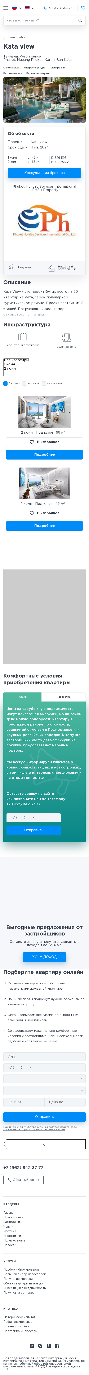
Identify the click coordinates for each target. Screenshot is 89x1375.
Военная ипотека (16, 1326)
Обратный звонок (23, 1180)
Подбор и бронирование (21, 1269)
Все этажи (14, 383)
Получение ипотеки (18, 1279)
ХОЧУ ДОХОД (44, 957)
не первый (33, 383)
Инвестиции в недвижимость (24, 1288)
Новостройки (16, 37)
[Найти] (80, 21)
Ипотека (9, 1231)
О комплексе (11, 68)
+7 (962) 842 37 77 (60, 8)
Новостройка (13, 1217)
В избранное (44, 442)
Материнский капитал (19, 1317)
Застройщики (13, 1222)
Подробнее (44, 454)
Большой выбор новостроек (24, 1274)
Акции (23, 697)
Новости (9, 1245)
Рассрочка (64, 697)
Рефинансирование (17, 1322)
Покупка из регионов (19, 1293)
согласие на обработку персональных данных (34, 1129)
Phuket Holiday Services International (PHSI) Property (44, 188)
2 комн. (16, 369)
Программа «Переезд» (20, 1331)
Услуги (8, 1226)
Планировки (57, 68)
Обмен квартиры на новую (23, 1283)
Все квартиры (16, 361)
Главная (9, 1213)
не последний (55, 383)
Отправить (33, 830)
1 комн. (16, 365)
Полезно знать (14, 1240)
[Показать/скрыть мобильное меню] (5, 8)
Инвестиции (12, 1236)
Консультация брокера (44, 173)
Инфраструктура (34, 68)
